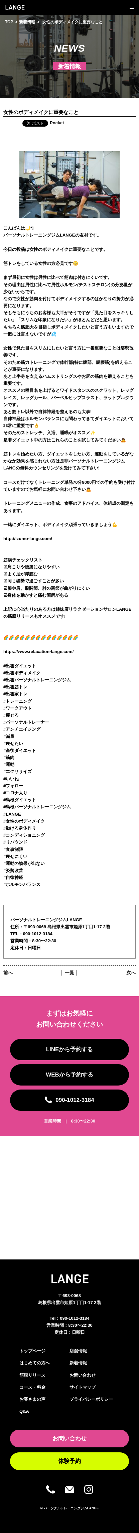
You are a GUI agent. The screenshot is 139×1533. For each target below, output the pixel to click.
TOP (9, 22)
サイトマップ (83, 1387)
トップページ (32, 1350)
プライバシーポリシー (91, 1399)
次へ (131, 972)
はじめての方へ (34, 1362)
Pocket (57, 122)
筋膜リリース (32, 1375)
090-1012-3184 (74, 1318)
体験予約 (69, 1461)
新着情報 (27, 22)
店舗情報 (78, 1350)
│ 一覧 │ (69, 972)
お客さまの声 (32, 1399)
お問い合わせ (83, 1375)
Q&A (24, 1411)
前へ (8, 972)
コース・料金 (32, 1387)
